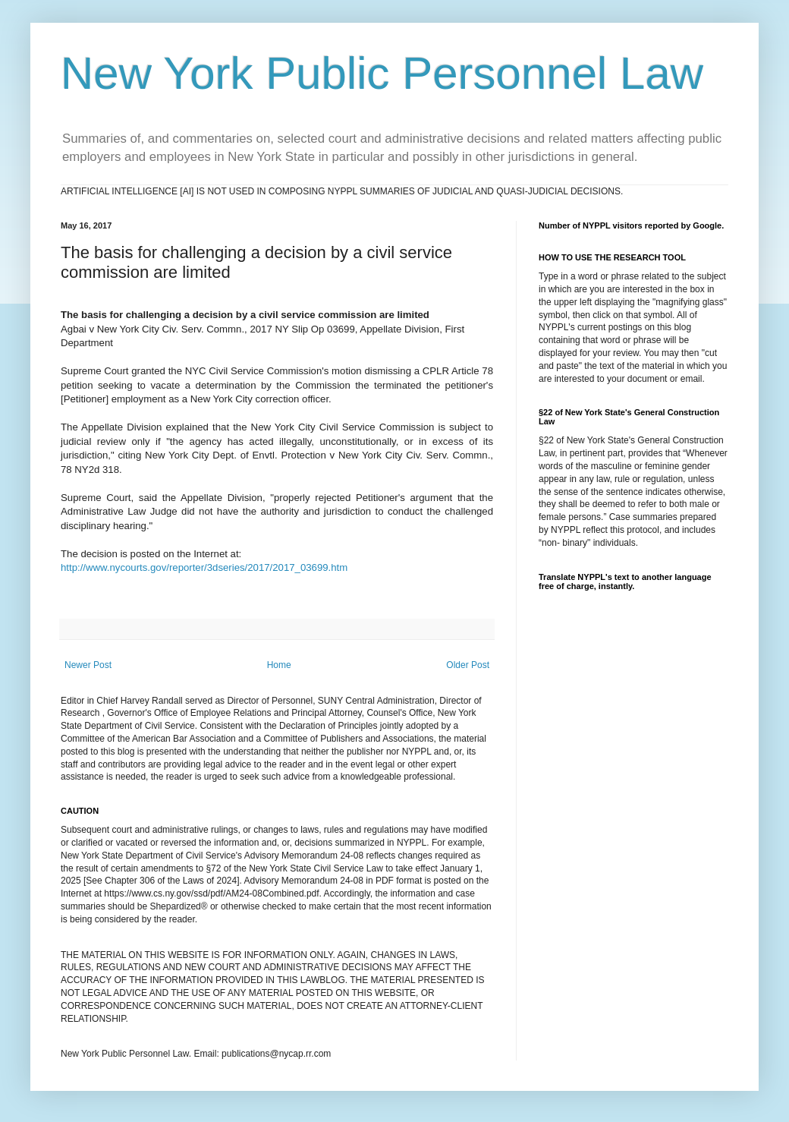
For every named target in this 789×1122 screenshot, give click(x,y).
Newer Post (88, 665)
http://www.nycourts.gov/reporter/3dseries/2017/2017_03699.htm (204, 567)
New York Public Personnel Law (382, 73)
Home (279, 665)
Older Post (467, 665)
